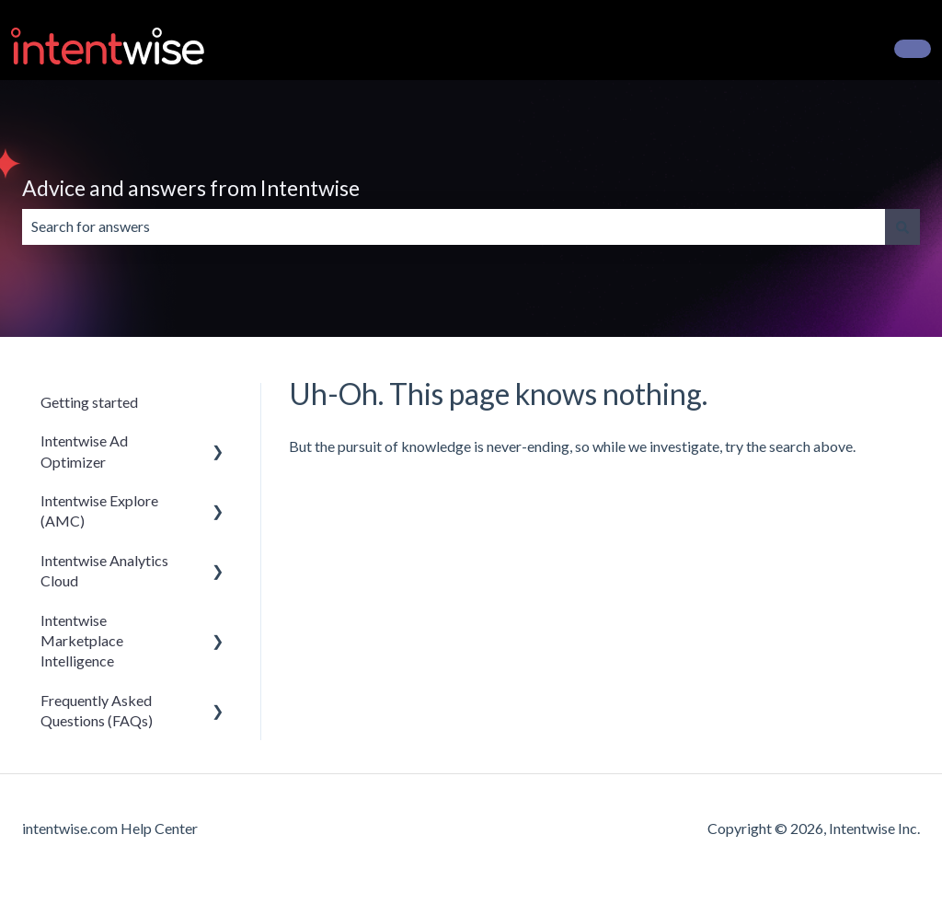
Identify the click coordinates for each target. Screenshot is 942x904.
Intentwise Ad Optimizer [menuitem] (84, 450)
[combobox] (453, 226)
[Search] (902, 226)
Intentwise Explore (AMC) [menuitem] (99, 510)
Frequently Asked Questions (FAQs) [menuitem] (96, 710)
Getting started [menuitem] (89, 402)
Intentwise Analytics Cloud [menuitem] (104, 570)
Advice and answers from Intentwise (191, 188)
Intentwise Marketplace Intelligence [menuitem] (81, 640)
